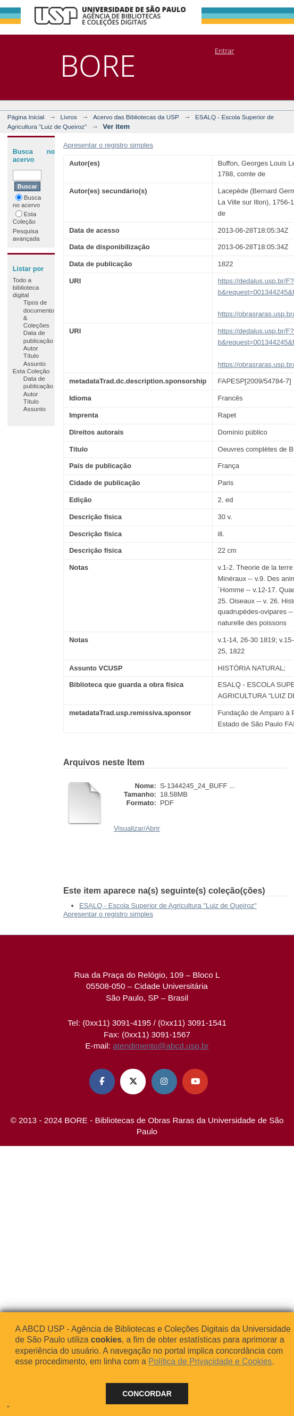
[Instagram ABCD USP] (164, 1081)
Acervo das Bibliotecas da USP (136, 116)
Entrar (224, 50)
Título (31, 355)
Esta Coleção (24, 217)
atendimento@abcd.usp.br (160, 1045)
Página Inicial (26, 116)
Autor (30, 348)
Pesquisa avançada (26, 234)
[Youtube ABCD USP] (195, 1081)
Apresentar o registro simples (108, 145)
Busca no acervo (27, 201)
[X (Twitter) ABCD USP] (133, 1081)
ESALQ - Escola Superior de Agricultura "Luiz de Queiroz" (168, 906)
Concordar (147, 1393)
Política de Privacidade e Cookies (210, 1361)
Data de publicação (38, 336)
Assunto (34, 363)
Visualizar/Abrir (137, 828)
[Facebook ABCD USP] (102, 1081)
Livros (69, 116)
